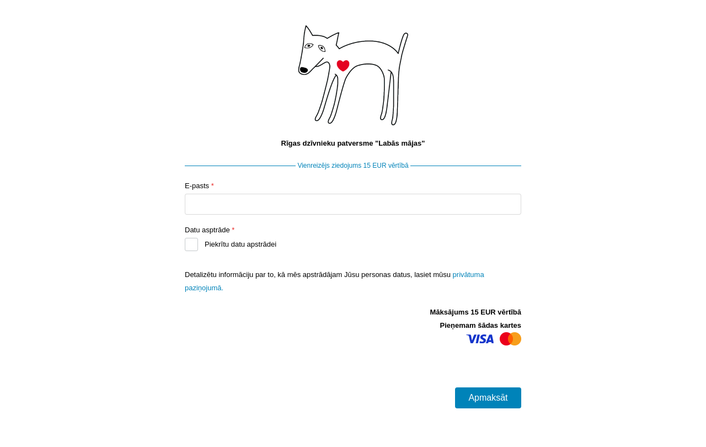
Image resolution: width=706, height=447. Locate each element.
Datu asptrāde (209, 229)
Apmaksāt (487, 397)
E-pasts (199, 185)
